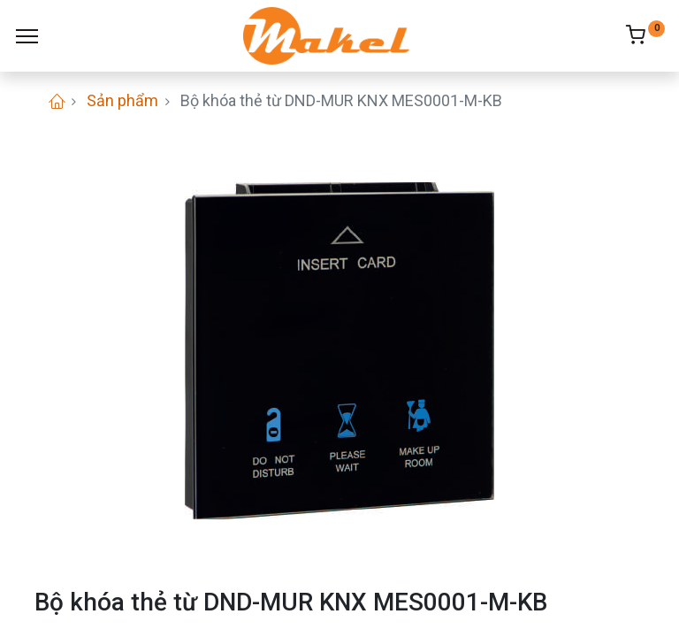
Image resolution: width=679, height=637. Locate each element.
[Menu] (27, 36)
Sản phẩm (122, 100)
